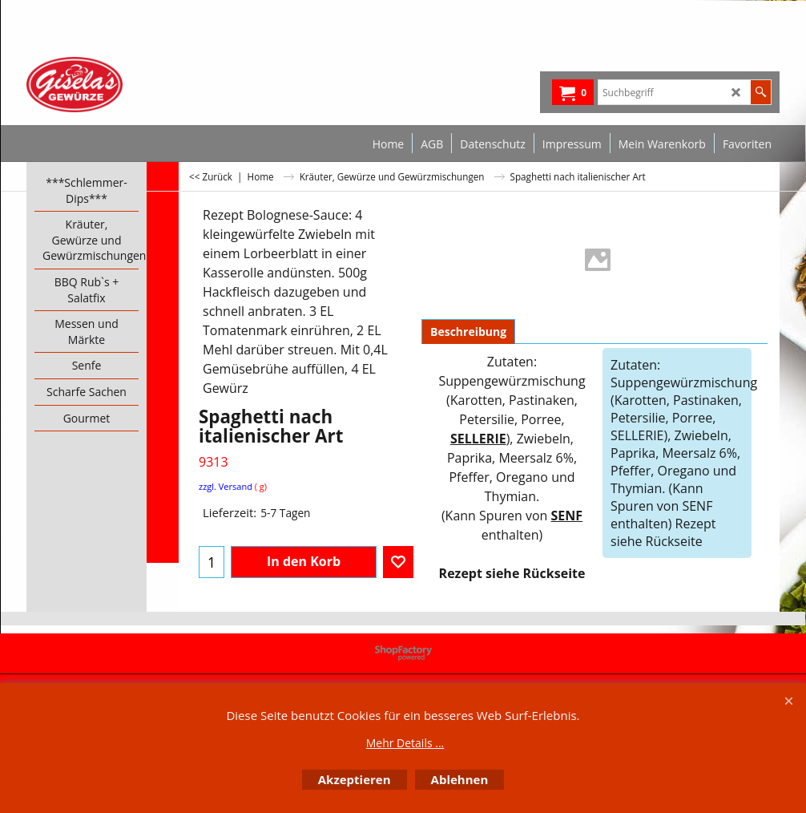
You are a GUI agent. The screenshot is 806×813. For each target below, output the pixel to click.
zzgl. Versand (225, 486)
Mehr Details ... (405, 742)
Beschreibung (468, 331)
